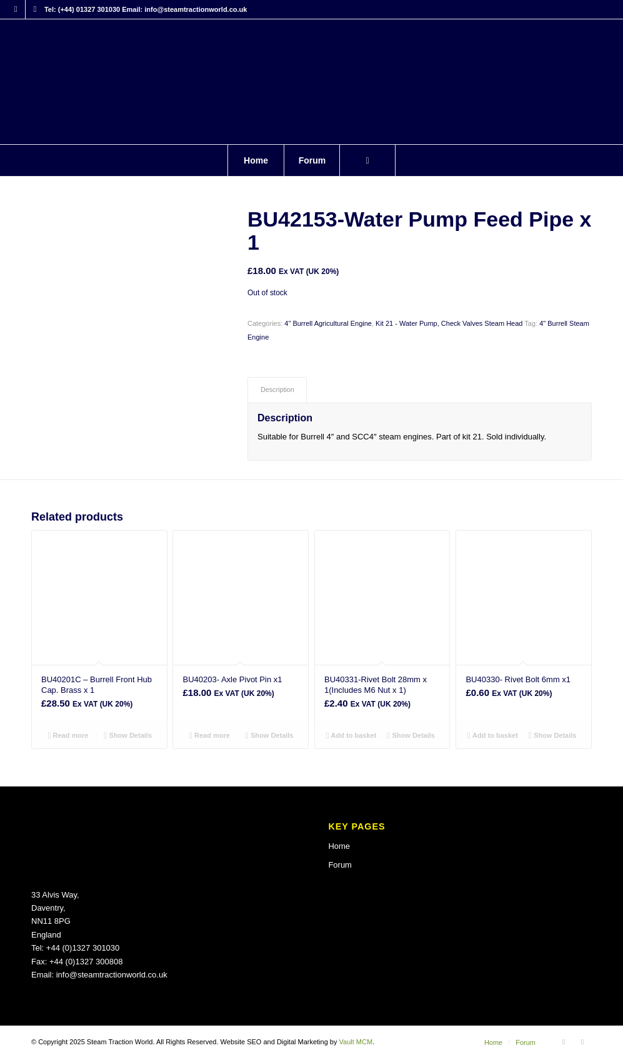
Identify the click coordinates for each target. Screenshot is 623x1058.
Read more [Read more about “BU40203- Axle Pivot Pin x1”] (209, 735)
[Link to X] (35, 9)
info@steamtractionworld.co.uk (111, 974)
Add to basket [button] (351, 735)
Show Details (128, 735)
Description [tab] (277, 389)
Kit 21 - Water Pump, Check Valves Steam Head (449, 323)
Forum (340, 864)
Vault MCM (356, 1042)
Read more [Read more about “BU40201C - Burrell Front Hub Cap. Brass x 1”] (67, 735)
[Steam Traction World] (311, 81)
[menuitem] (255, 160)
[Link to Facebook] (16, 9)
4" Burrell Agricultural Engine (328, 323)
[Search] (367, 160)
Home (339, 846)
